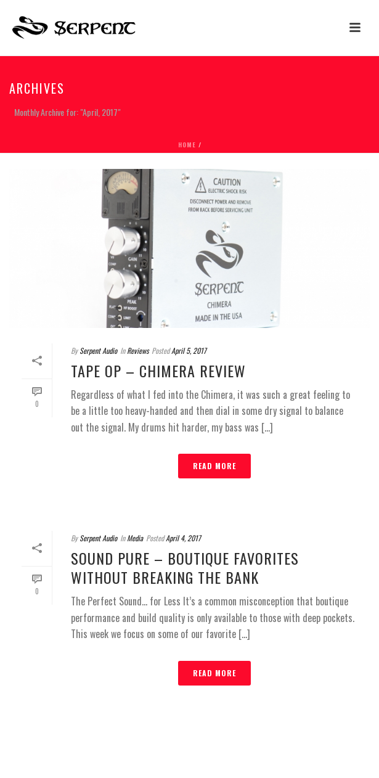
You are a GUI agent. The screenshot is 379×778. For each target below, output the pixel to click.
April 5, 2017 (188, 350)
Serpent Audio (98, 350)
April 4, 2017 (183, 538)
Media (135, 538)
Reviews (138, 350)
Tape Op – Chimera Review (158, 370)
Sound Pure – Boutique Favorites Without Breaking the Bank (185, 567)
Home (187, 144)
